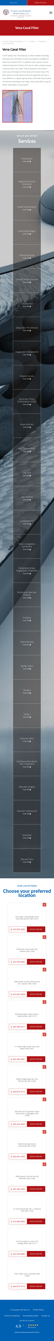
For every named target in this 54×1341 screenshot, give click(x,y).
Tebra (37, 1332)
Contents (32, 41)
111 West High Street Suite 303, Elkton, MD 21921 (27, 1048)
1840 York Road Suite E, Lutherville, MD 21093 (27, 1145)
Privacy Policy (38, 1310)
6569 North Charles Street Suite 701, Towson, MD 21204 (27, 983)
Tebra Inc (26, 1310)
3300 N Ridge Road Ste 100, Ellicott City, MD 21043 (27, 1080)
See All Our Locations (27, 1320)
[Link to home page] (24, 13)
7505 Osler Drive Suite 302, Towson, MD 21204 (27, 950)
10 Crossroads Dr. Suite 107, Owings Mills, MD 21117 (27, 1242)
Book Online (36, 929)
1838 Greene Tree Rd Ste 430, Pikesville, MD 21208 (27, 1177)
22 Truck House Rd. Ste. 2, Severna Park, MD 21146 (27, 1210)
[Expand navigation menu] (51, 13)
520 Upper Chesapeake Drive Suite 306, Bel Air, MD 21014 (27, 918)
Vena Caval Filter (8, 43)
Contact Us (45, 1316)
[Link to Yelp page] (44, 904)
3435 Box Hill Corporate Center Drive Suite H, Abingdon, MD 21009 (27, 1114)
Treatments (42, 41)
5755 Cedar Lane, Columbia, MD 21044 (27, 1275)
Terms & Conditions (12, 1316)
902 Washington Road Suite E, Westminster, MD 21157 (27, 1015)
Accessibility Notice (30, 1316)
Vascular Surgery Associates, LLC (14, 41)
